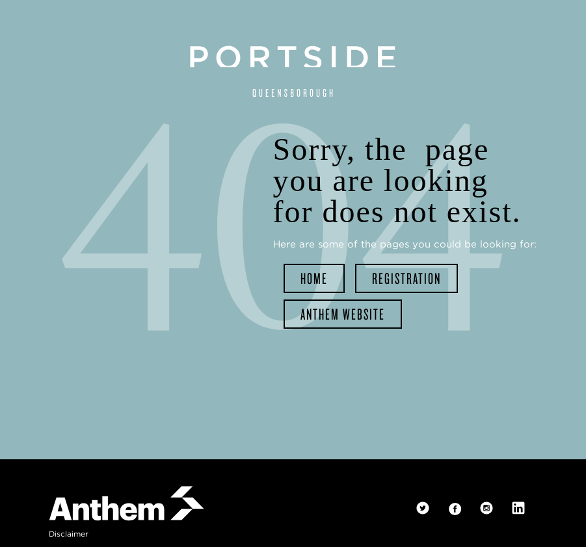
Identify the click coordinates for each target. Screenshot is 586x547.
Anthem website (342, 312)
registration (406, 278)
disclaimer (68, 534)
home (314, 278)
